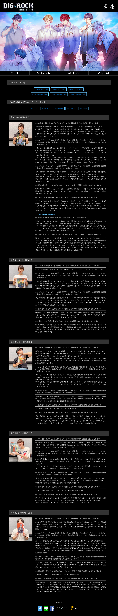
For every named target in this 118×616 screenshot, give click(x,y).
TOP (16, 73)
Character (46, 73)
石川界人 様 (46, 108)
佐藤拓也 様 (59, 108)
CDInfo (75, 73)
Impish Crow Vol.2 (59, 89)
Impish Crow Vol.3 (76, 89)
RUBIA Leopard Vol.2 (58, 94)
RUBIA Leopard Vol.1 (39, 94)
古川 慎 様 (33, 108)
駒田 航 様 (83, 108)
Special (105, 73)
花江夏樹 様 (71, 108)
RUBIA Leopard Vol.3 (78, 94)
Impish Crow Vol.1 (42, 89)
